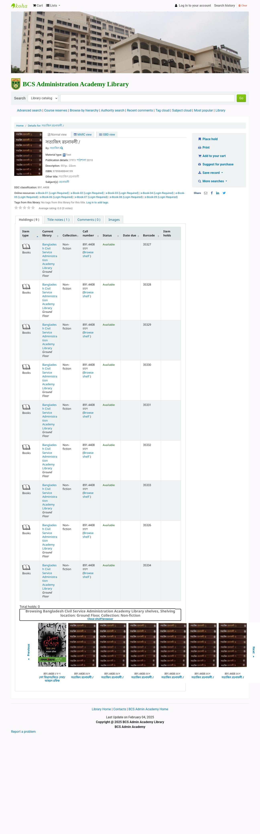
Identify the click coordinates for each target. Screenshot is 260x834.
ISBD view (107, 134)
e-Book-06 (56, 197)
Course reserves (55, 110)
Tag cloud (162, 110)
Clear (243, 5)
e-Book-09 (161, 197)
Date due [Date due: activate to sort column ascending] (129, 235)
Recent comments (140, 110)
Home (20, 125)
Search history (224, 5)
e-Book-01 (52, 193)
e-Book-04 (157, 193)
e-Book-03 (122, 193)
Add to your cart (212, 156)
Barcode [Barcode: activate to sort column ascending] (149, 235)
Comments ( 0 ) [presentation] (88, 219)
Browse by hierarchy (84, 110)
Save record (209, 173)
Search (20, 98)
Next (254, 653)
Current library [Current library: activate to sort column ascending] (47, 233)
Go (241, 98)
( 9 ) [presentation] (29, 219)
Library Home (102, 709)
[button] (38, 6)
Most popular (203, 110)
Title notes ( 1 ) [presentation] (58, 219)
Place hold (208, 139)
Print (203, 147)
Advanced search (29, 110)
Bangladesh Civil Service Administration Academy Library (49, 256)
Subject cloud (181, 110)
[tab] (29, 220)
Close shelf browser (114, 619)
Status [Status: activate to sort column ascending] (107, 235)
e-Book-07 (91, 197)
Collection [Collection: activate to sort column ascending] (70, 235)
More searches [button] (211, 181)
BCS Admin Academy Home (148, 709)
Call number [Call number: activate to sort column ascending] (88, 233)
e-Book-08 (126, 197)
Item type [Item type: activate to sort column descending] (25, 233)
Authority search (112, 110)
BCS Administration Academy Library (21, 6)
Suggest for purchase (216, 164)
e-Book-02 (87, 193)
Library (220, 110)
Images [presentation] (114, 219)
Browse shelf (88, 254)
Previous (28, 652)
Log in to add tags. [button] (97, 202)
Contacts (119, 709)
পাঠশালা (81, 160)
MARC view (82, 134)
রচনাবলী (64, 181)
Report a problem (23, 732)
